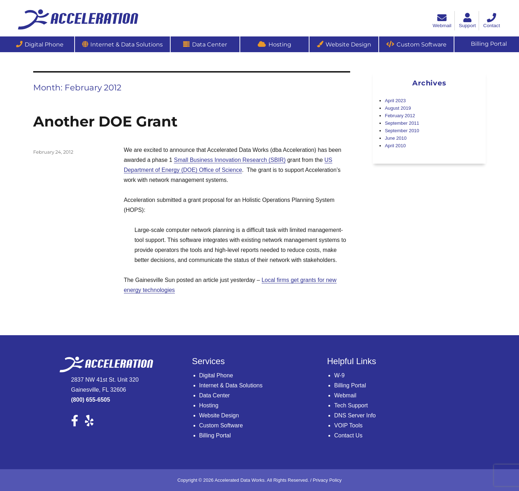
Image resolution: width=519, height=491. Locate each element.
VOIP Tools (348, 425)
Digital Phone (44, 44)
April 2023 (395, 100)
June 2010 (396, 138)
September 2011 (402, 123)
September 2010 (402, 130)
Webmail (345, 395)
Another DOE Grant (105, 121)
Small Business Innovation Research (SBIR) (230, 160)
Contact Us (348, 435)
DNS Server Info (355, 415)
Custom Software (422, 44)
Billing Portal (215, 435)
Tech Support (351, 405)
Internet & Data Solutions (126, 44)
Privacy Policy (327, 480)
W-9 (339, 375)
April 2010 (395, 145)
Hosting (279, 44)
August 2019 (398, 108)
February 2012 (400, 115)
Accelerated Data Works (239, 480)
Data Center (209, 44)
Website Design (348, 44)
